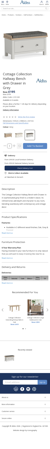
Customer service (8, 411)
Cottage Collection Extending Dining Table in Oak (14, 320)
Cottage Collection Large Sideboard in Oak (35, 319)
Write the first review (26, 117)
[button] (23, 328)
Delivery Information (11, 110)
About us (5, 397)
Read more (7, 233)
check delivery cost (25, 168)
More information (8, 404)
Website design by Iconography (25, 430)
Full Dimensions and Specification (15, 123)
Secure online (7, 418)
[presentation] (2, 309)
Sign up (42, 382)
